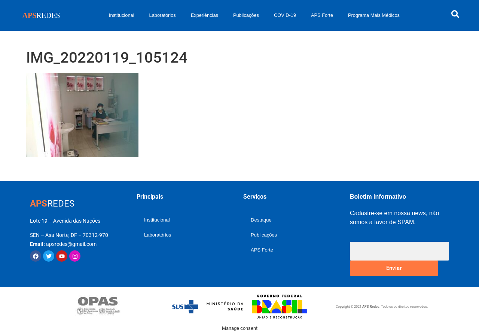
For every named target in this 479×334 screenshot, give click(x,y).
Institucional (121, 15)
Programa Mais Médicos (374, 15)
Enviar (394, 268)
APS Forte (322, 15)
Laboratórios (162, 15)
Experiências (204, 15)
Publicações (246, 15)
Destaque (261, 220)
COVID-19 (285, 15)
